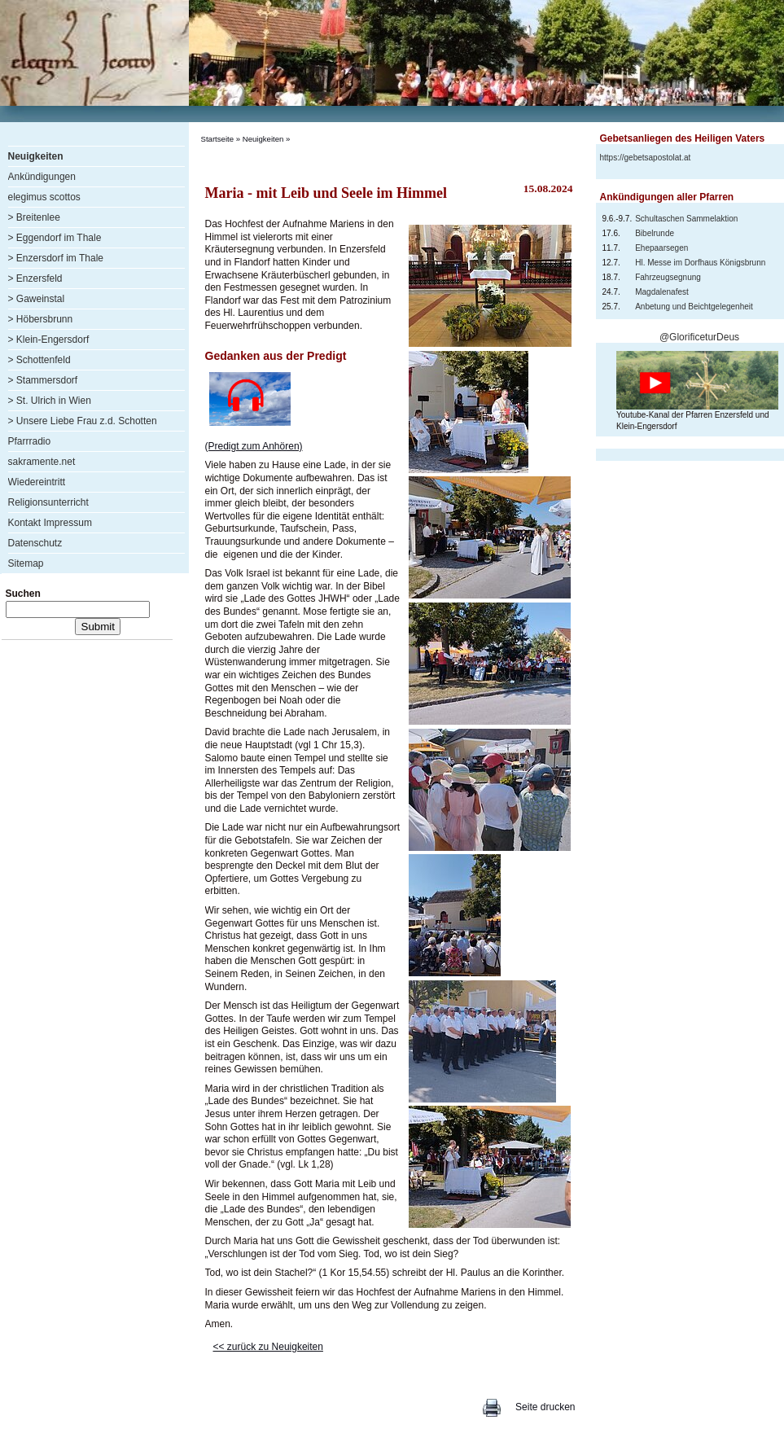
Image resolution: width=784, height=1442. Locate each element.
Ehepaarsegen (661, 247)
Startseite (217, 138)
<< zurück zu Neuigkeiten (268, 1346)
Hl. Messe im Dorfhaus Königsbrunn (700, 262)
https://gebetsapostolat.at (645, 157)
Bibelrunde (654, 233)
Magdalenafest (662, 291)
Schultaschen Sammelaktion (686, 218)
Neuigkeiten (263, 138)
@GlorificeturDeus (699, 337)
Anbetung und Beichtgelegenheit (694, 306)
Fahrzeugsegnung (668, 277)
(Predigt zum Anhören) (254, 446)
